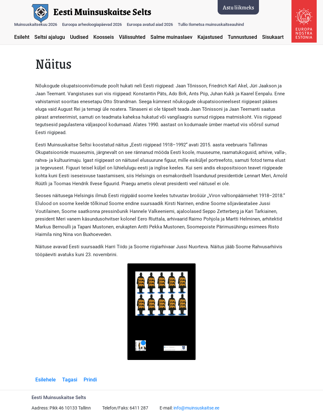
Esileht (21, 37)
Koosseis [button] (103, 37)
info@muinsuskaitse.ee (196, 408)
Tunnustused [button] (242, 37)
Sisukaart (273, 37)
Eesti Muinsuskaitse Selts (102, 12)
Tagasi (69, 380)
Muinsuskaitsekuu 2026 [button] (35, 24)
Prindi (90, 380)
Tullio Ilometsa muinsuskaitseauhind (211, 24)
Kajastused (210, 37)
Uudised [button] (79, 37)
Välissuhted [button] (132, 37)
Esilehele (45, 380)
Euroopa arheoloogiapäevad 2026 (92, 24)
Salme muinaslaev (171, 37)
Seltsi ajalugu (49, 37)
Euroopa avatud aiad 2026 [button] (150, 24)
